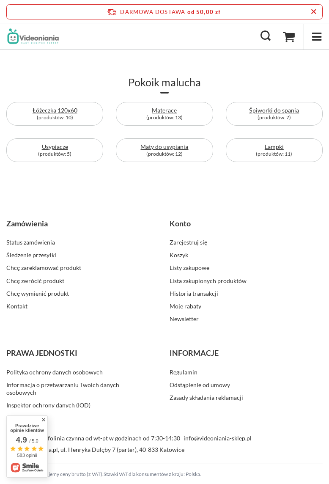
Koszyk (179, 254)
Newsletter (184, 318)
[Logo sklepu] (33, 36)
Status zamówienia (30, 242)
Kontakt (16, 306)
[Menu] (316, 37)
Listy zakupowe (189, 267)
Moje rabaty (185, 306)
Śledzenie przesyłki (31, 254)
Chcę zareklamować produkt (43, 267)
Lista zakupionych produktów (208, 280)
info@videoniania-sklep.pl (218, 438)
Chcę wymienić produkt (37, 293)
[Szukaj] (265, 36)
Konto (180, 223)
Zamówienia (27, 223)
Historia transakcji (194, 293)
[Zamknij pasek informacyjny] (313, 12)
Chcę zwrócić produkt (35, 280)
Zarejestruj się (188, 242)
